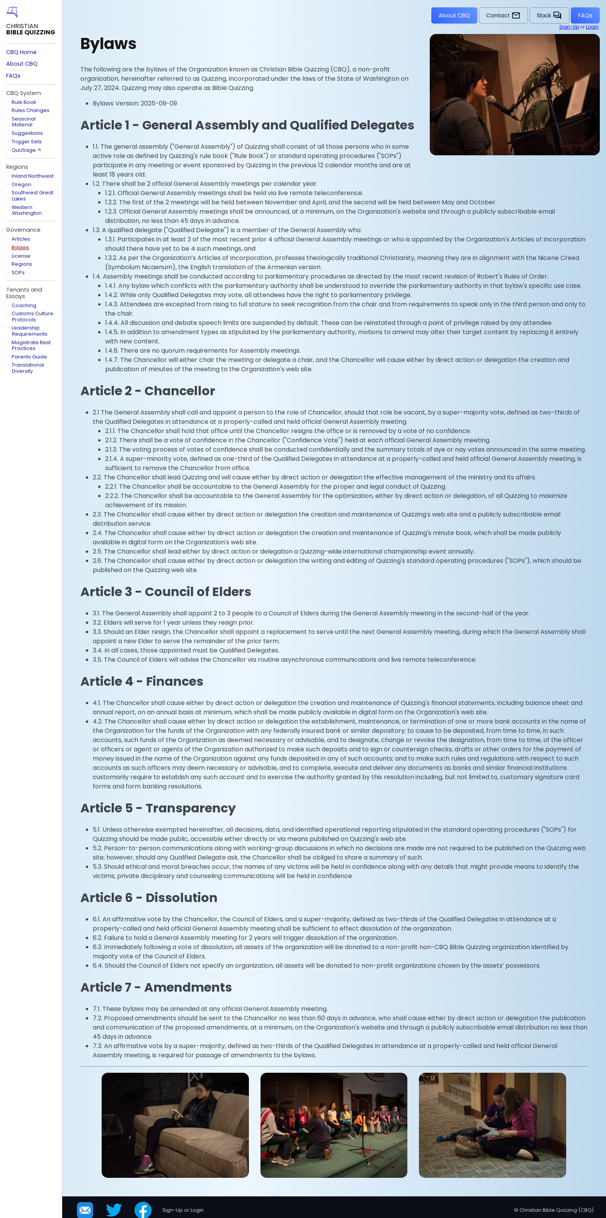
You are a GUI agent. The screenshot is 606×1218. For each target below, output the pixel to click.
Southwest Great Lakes (32, 195)
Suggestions (27, 133)
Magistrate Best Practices (31, 345)
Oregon (21, 184)
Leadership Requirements (30, 330)
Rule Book (24, 102)
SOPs (18, 272)
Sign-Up (569, 27)
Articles (21, 239)
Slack (549, 15)
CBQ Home (21, 52)
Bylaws (20, 247)
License (21, 256)
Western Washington (27, 210)
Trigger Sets (27, 141)
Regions (22, 264)
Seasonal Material (24, 122)
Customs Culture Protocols (32, 316)
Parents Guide (29, 356)
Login (592, 27)
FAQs (585, 15)
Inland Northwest (33, 176)
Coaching (24, 305)
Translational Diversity (28, 368)
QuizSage (24, 150)
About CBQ (454, 15)
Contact (503, 15)
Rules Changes (30, 110)
